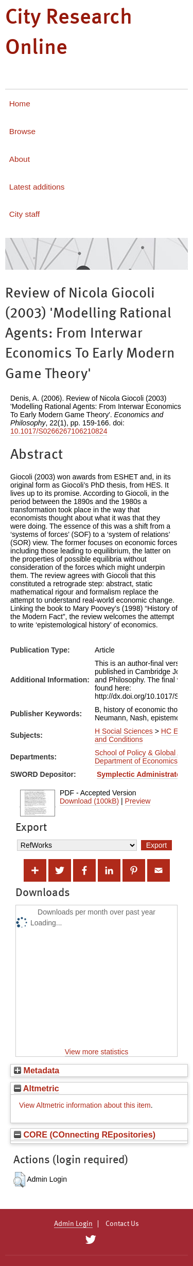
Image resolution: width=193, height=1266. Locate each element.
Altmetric (36, 1088)
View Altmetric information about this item (85, 1105)
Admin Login (73, 1223)
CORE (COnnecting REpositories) (84, 1134)
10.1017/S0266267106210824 (58, 431)
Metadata (36, 1070)
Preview (138, 801)
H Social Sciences (124, 731)
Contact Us (122, 1223)
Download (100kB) (89, 801)
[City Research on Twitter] (91, 1240)
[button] (19, 1179)
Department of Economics (136, 761)
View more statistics (96, 1052)
